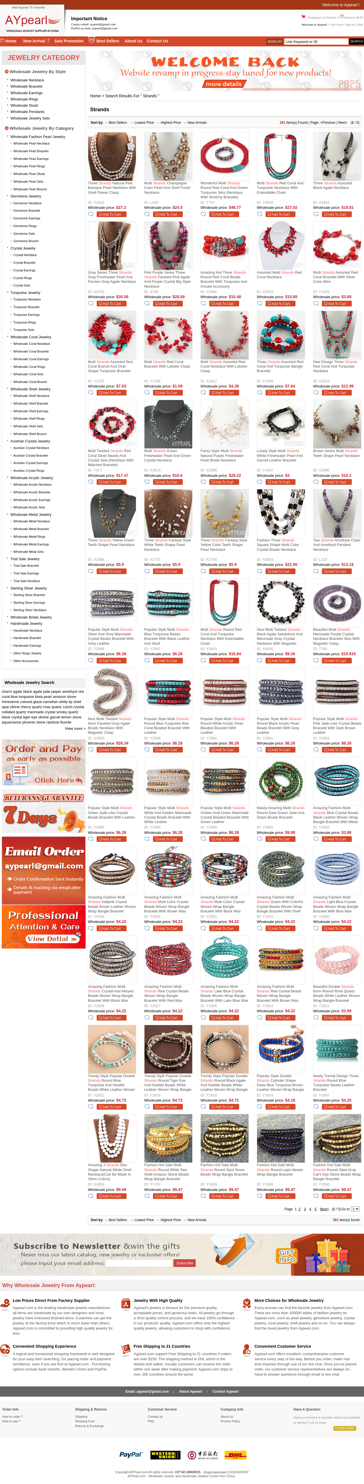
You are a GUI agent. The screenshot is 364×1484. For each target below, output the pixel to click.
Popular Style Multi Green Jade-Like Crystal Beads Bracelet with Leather (111, 812)
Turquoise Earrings (26, 314)
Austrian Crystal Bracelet (30, 455)
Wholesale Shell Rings (29, 418)
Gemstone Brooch (26, 241)
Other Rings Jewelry (27, 653)
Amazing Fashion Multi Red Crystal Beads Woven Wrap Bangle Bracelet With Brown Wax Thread (279, 994)
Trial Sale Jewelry (25, 559)
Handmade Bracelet (27, 638)
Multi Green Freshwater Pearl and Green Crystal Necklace (167, 455)
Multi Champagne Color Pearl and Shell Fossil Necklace (167, 188)
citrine (15, 707)
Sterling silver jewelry (29, 588)
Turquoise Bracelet (26, 307)
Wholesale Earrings (27, 93)
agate (17, 691)
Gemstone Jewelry (26, 196)
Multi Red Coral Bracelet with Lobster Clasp (167, 364)
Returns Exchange (89, 1426)
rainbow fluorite (58, 722)
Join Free (336, 24)
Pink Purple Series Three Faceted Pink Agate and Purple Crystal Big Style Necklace (167, 279)
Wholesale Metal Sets (28, 551)
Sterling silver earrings (29, 602)
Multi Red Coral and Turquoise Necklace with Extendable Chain (280, 188)
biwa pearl (43, 696)
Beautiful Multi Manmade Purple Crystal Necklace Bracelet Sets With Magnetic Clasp (336, 636)
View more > (75, 728)
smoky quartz (67, 712)
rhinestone (10, 702)
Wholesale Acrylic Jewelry (32, 478)
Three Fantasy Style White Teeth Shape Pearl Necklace (167, 545)
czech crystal (73, 707)
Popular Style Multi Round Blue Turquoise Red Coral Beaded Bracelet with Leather (167, 726)
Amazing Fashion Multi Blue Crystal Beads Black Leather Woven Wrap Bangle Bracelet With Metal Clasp (335, 816)
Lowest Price (144, 123)
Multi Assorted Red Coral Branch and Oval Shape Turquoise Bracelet (110, 366)
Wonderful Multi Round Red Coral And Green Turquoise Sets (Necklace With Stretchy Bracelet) (224, 190)
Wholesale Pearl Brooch (30, 189)
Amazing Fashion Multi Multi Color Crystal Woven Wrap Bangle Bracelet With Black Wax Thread (222, 905)
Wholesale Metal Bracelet (31, 529)
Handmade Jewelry (26, 623)
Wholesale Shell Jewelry (31, 389)
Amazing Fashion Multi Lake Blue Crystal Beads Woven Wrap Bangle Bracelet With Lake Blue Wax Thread (224, 994)
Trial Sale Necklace (26, 581)
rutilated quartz (14, 712)
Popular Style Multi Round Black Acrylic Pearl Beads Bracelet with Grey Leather (279, 726)
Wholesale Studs (24, 105)
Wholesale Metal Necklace (31, 521)
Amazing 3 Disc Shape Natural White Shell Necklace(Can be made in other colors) (109, 1172)
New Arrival (34, 41)
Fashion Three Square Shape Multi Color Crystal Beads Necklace (278, 545)
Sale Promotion (69, 41)
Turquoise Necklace (27, 299)
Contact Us (157, 41)
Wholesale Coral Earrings (31, 359)
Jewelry (274, 41)
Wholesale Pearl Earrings (31, 158)
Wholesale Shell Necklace (31, 395)
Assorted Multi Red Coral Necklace (279, 274)
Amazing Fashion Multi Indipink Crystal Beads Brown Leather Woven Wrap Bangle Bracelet (112, 904)
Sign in (349, 24)
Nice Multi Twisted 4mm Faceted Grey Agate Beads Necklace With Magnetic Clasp (109, 726)
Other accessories (26, 661)
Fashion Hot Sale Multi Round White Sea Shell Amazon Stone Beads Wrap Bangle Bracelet (166, 1172)
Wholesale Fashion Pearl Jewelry (38, 137)
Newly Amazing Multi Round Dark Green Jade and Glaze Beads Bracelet (281, 812)
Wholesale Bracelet (26, 86)
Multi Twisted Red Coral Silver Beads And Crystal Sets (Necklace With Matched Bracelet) (111, 458)
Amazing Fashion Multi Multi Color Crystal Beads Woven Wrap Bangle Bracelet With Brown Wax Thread (166, 905)
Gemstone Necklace (27, 203)
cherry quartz (31, 707)
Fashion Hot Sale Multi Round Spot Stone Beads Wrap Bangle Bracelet (224, 1169)
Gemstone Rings (25, 226)
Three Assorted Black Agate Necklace (332, 185)
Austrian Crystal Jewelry (30, 441)
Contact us (155, 1416)
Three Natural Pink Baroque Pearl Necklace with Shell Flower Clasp (112, 188)
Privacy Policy (230, 1421)
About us (227, 1416)
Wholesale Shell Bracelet (30, 403)
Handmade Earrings (27, 645)
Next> (343, 123)
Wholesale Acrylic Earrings (31, 500)
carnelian (50, 702)
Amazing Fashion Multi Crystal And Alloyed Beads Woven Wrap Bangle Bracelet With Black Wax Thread (110, 994)
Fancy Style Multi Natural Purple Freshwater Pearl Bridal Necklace (222, 455)
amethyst (69, 691)
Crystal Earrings (24, 270)
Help (360, 24)
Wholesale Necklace (27, 80)
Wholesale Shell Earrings (30, 411)
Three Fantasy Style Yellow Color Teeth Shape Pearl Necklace (223, 545)
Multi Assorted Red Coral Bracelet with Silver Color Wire (335, 277)
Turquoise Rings (24, 322)
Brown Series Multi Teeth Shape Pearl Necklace (336, 453)
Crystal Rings (22, 278)
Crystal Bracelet (24, 262)
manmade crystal (41, 712)
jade (46, 691)
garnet (55, 717)
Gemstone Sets (24, 233)
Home (95, 96)
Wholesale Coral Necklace (31, 343)
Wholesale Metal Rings (29, 536)
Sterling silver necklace (29, 610)
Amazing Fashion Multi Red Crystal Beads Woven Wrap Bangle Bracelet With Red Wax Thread (166, 994)
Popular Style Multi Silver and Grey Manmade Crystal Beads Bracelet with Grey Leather (111, 636)
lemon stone (71, 717)
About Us (133, 41)
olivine (43, 717)
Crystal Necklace (25, 255)
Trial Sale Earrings (26, 573)
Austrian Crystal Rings (28, 470)
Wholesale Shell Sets (28, 426)
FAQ (151, 1421)
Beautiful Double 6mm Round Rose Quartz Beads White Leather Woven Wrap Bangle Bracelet (336, 993)
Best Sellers (107, 41)
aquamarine (11, 722)
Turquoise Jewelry (25, 292)
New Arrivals (197, 123)
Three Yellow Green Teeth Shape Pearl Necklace (111, 542)
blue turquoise (22, 696)
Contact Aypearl (226, 1392)
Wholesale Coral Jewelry (31, 337)
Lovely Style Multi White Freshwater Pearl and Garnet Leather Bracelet (280, 455)
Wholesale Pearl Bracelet (31, 151)
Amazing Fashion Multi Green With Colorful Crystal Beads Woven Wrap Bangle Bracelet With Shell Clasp (280, 905)
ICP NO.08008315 (187, 1472)
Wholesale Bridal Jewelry (31, 617)
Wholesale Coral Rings (29, 366)
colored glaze (31, 702)
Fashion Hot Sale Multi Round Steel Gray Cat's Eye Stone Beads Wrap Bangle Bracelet (337, 1172)
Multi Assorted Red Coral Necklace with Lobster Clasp (223, 366)
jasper (56, 691)
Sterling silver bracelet (29, 595)
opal (5, 707)
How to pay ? (11, 1421)
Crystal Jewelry (23, 248)
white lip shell (70, 702)
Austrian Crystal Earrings (30, 463)
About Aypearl (190, 1392)
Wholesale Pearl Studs (29, 174)
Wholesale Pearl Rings (29, 166)
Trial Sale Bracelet (26, 565)
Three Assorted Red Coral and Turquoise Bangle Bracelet (280, 366)
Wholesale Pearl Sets (28, 181)
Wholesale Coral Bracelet (31, 351)
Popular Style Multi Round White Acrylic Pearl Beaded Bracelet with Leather (222, 726)
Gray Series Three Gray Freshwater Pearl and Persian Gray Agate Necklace (112, 277)
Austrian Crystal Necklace (31, 448)
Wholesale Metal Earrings (31, 544)
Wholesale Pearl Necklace (31, 143)
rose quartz (52, 707)
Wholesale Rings (24, 99)
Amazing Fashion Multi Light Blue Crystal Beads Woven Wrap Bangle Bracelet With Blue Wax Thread (335, 905)
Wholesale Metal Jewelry (31, 514)
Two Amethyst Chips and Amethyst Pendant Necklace (336, 545)
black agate (32, 691)
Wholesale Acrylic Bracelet (31, 492)
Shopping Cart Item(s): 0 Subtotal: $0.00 (335, 17)
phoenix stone (33, 722)
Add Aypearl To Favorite (28, 7)
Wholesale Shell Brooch (30, 434)
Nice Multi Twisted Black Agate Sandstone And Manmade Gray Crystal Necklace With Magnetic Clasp (279, 637)
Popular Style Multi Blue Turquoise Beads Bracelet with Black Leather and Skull (167, 636)
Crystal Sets (21, 285)
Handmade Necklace (27, 630)
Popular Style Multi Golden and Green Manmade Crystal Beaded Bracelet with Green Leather (224, 815)
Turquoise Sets (23, 329)
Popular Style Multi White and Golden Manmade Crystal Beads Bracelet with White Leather (167, 815)
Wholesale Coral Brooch (30, 382)
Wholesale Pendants (27, 112)
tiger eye (30, 717)
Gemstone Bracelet (26, 210)
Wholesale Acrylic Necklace (32, 484)
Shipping (81, 1416)
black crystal (12, 717)
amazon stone (64, 696)
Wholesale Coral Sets (28, 374)
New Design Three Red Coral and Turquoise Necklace (335, 366)
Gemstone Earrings (26, 218)
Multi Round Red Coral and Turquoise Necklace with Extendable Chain (222, 636)
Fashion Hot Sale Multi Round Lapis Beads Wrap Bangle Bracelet (280, 1169)
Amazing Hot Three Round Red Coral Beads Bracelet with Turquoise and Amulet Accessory (223, 279)
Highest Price (171, 123)
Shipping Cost (85, 1421)
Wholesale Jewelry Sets (30, 118)
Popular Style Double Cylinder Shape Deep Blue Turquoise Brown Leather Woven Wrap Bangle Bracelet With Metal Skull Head (280, 1084)
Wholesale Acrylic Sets (29, 507)
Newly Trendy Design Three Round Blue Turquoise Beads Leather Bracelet (336, 1083)
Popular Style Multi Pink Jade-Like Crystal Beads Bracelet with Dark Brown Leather (337, 726)
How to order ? (12, 1416)
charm (7, 691)
